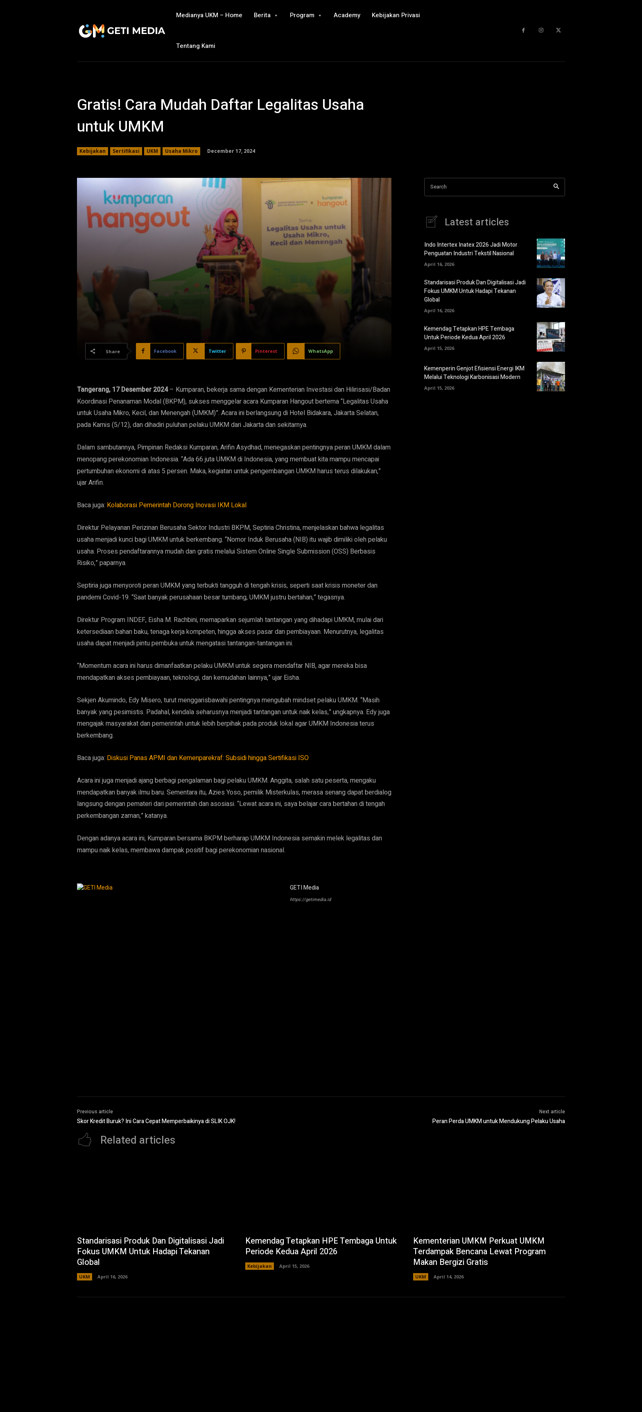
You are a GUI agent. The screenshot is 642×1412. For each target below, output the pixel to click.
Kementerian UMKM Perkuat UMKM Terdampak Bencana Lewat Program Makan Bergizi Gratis (479, 1251)
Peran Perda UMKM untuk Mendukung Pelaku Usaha (498, 1121)
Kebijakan (92, 151)
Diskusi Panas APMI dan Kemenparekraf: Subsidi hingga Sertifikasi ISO (208, 758)
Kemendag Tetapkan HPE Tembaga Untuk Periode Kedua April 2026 (469, 333)
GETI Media (304, 887)
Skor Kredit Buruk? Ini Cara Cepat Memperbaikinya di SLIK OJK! (156, 1121)
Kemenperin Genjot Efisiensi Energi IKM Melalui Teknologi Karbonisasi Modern (474, 372)
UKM (152, 151)
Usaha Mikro (181, 151)
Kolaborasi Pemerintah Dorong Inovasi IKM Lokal (176, 505)
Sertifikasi (126, 151)
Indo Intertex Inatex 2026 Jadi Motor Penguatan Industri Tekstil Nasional (471, 249)
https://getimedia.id (310, 899)
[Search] (556, 187)
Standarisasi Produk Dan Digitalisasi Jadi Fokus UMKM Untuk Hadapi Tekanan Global (475, 291)
